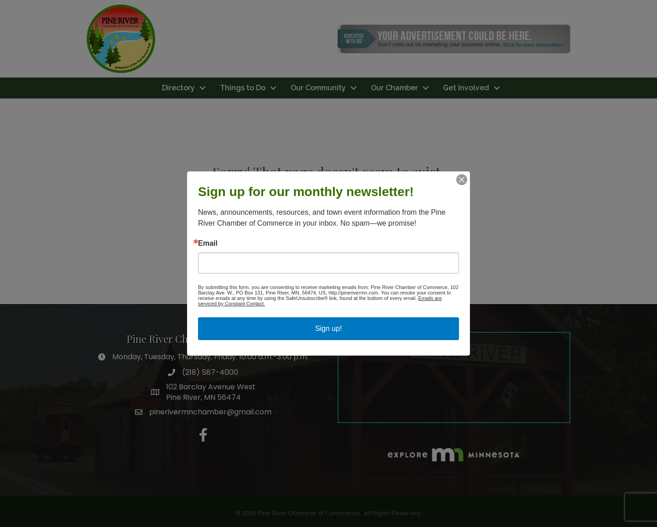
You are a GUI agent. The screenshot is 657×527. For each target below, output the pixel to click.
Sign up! (328, 328)
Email (208, 243)
